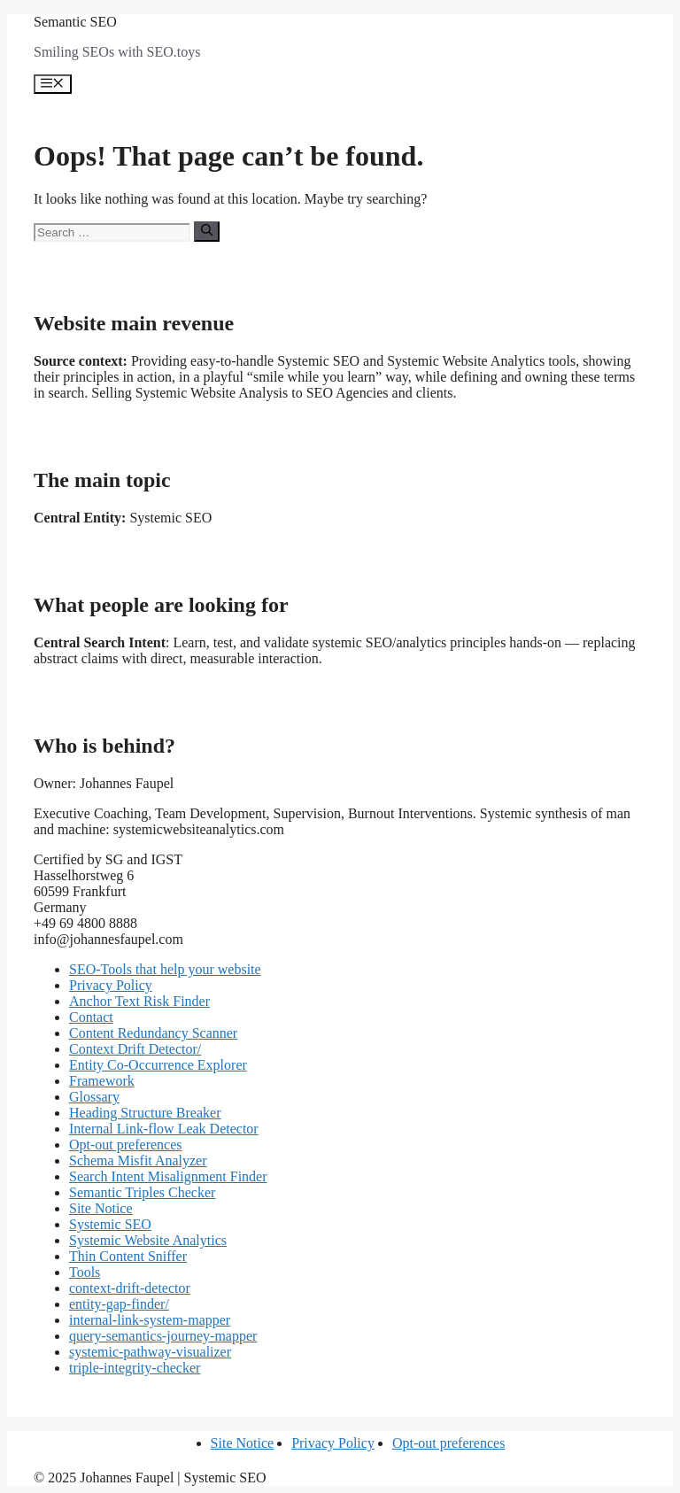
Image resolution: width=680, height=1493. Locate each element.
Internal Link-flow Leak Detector (164, 1128)
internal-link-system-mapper (149, 1319)
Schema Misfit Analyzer (138, 1160)
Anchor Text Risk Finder (139, 1001)
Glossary (94, 1096)
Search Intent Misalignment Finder (168, 1176)
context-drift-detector (129, 1288)
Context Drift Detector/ (135, 1048)
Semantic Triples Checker (142, 1192)
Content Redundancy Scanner (153, 1032)
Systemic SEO (110, 1224)
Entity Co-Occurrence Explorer (158, 1064)
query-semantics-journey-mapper (163, 1335)
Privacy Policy (110, 985)
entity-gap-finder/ (119, 1303)
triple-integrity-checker (134, 1367)
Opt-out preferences (125, 1144)
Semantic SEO (75, 21)
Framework (102, 1080)
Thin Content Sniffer (128, 1256)
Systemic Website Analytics (148, 1240)
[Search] (207, 231)
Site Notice (101, 1208)
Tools (84, 1272)
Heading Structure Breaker (144, 1112)
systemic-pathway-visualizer (150, 1351)
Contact (91, 1017)
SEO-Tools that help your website (165, 969)
